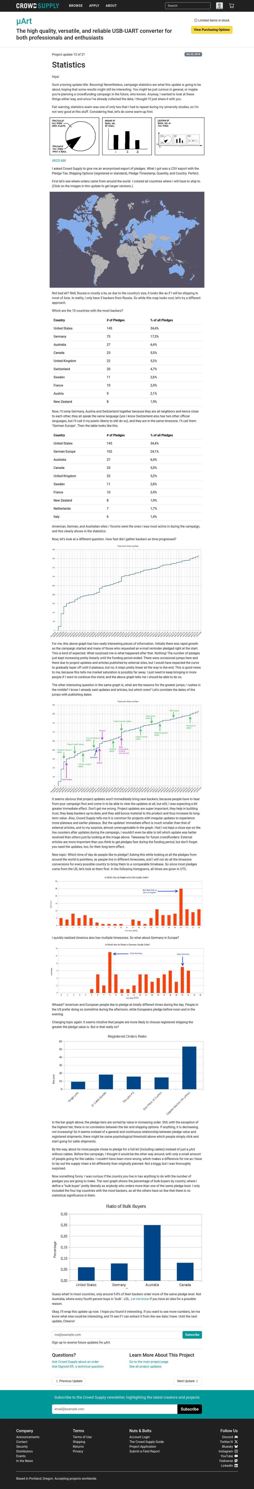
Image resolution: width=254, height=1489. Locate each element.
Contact (21, 1442)
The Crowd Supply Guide (146, 1442)
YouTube (229, 1456)
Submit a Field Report (144, 1451)
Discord (230, 1437)
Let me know (140, 1299)
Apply (94, 6)
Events (21, 1456)
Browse (76, 6)
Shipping (79, 1442)
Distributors (24, 1451)
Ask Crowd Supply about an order (75, 1362)
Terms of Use (82, 1437)
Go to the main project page (148, 1362)
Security (22, 1446)
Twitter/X (229, 1442)
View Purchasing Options (212, 30)
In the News (24, 1461)
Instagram (228, 1451)
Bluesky (230, 1446)
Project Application (142, 1446)
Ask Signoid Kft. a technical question (78, 1366)
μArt (24, 21)
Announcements (27, 1437)
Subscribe (192, 1335)
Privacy (78, 1451)
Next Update (188, 1381)
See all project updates (145, 1366)
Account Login (139, 1437)
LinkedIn (229, 1466)
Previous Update (68, 1381)
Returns (78, 1446)
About (111, 6)
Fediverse (228, 1461)
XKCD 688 (59, 161)
